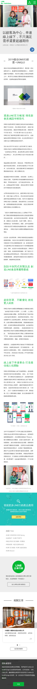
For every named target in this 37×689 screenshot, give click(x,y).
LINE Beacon (11, 551)
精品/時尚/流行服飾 (13, 541)
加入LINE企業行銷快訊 (18, 584)
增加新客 (9, 544)
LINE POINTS (18, 538)
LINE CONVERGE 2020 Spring (16, 535)
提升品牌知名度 (19, 544)
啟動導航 (18, 517)
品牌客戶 (9, 538)
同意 (18, 684)
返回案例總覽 (18, 649)
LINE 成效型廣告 (22, 547)
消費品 (23, 541)
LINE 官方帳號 (11, 547)
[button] (17, 645)
